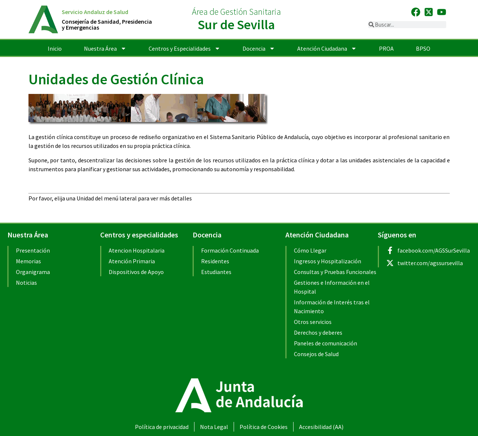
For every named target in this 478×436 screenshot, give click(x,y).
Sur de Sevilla (236, 24)
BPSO (423, 48)
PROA (386, 48)
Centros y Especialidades (184, 48)
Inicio (55, 48)
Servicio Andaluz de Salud (95, 12)
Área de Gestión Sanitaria (236, 11)
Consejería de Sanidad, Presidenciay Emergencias (107, 24)
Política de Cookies (264, 426)
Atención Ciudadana (327, 48)
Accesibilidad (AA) (321, 426)
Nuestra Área (105, 48)
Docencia (259, 48)
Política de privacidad (162, 426)
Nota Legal (214, 426)
